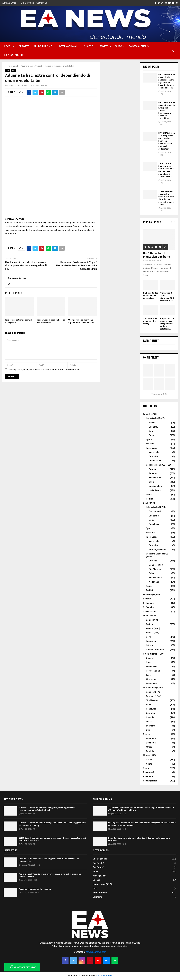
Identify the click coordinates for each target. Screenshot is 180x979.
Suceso (88, 46)
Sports (149, 439)
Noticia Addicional (155, 649)
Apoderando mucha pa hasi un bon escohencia (51, 321)
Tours (149, 675)
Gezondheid (155, 511)
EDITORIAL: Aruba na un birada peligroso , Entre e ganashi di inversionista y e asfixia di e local (166, 81)
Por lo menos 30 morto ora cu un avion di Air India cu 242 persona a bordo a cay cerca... (50, 875)
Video (118, 46)
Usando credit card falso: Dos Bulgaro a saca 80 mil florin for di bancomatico (49, 860)
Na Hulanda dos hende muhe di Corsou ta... (150, 295)
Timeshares (152, 666)
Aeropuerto (151, 683)
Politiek (149, 590)
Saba (151, 482)
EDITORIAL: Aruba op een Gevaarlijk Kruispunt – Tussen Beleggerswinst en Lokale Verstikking (52, 824)
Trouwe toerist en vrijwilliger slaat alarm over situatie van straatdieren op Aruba (166, 198)
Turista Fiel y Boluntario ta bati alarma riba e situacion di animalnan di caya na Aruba (166, 170)
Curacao (153, 469)
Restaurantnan (153, 671)
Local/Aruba (152, 418)
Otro (148, 730)
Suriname (150, 726)
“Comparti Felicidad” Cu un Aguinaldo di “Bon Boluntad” (81, 321)
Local (8, 46)
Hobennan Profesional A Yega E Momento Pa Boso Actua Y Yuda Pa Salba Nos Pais (76, 265)
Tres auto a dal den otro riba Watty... (150, 321)
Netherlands (155, 490)
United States (155, 460)
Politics (149, 499)
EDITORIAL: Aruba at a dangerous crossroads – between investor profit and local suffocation (166, 140)
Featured (147, 594)
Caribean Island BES (155, 465)
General (150, 658)
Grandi (149, 760)
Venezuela (154, 452)
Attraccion (151, 679)
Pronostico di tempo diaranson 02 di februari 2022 (167, 296)
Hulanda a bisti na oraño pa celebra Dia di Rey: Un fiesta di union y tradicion (139, 839)
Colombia (153, 456)
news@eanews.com (96, 952)
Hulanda (150, 717)
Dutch (145, 503)
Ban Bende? (148, 776)
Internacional (68, 46)
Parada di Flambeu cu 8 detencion (35, 889)
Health (152, 422)
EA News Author (13, 85)
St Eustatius (148, 607)
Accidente (151, 738)
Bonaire (152, 473)
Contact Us (41, 2)
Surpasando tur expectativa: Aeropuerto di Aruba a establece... (167, 324)
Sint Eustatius (155, 486)
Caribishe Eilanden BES (157, 554)
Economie (154, 516)
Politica (149, 628)
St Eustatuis (148, 603)
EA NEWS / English (139, 46)
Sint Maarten (155, 477)
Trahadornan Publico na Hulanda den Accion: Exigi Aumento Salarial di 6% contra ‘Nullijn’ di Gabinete (141, 809)
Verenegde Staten (157, 549)
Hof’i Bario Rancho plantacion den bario (156, 255)
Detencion (151, 743)
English (146, 414)
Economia (151, 641)
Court (151, 431)
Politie (149, 586)
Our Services (27, 2)
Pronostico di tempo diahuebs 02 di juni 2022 (19, 321)
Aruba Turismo (43, 46)
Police (149, 494)
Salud (149, 620)
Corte (148, 637)
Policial (149, 624)
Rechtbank (154, 524)
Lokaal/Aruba (152, 507)
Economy (153, 427)
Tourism (150, 444)
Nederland (154, 582)
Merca (149, 721)
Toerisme (150, 532)
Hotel (148, 662)
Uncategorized (150, 781)
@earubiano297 (159, 394)
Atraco (149, 747)
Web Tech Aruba (104, 975)
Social (152, 435)
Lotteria (149, 645)
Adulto (149, 764)
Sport (148, 528)
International (152, 448)
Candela (150, 751)
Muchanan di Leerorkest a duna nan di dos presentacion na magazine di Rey (26, 265)
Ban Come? (148, 772)
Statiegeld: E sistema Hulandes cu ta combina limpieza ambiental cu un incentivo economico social (142, 824)
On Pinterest (151, 357)
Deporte (24, 46)
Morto (104, 46)
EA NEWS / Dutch (14, 55)
